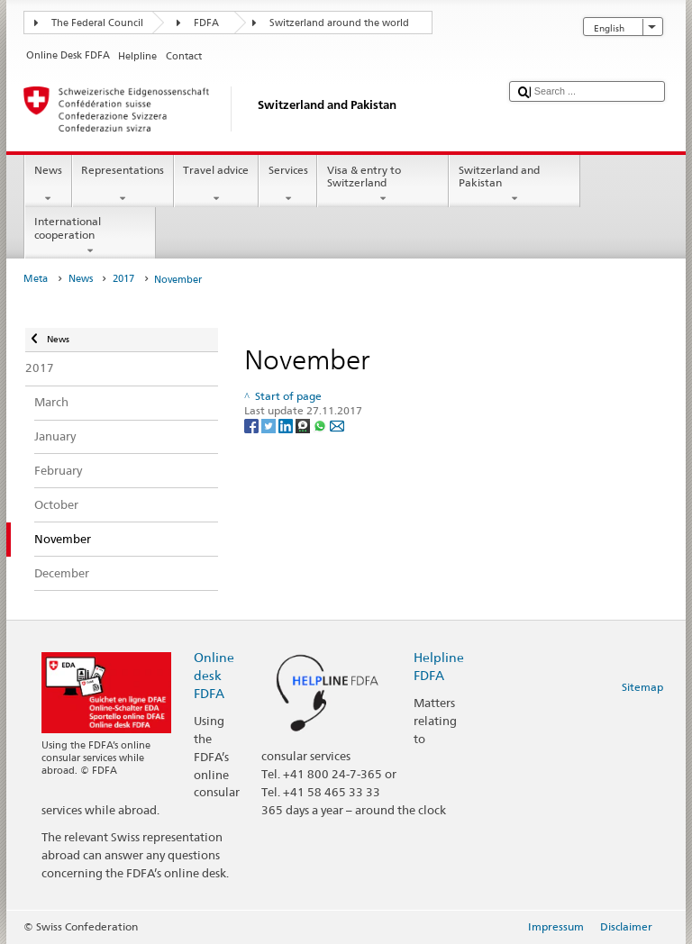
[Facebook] (252, 425)
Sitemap (642, 687)
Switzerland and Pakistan (514, 184)
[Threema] (304, 425)
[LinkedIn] (287, 425)
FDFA (206, 23)
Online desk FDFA (214, 675)
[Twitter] (269, 425)
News (47, 184)
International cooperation (90, 236)
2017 (123, 279)
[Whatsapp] (321, 425)
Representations (123, 184)
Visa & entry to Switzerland (383, 184)
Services (288, 184)
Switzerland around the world (339, 23)
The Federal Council (97, 23)
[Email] (337, 425)
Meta (35, 279)
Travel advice (216, 184)
